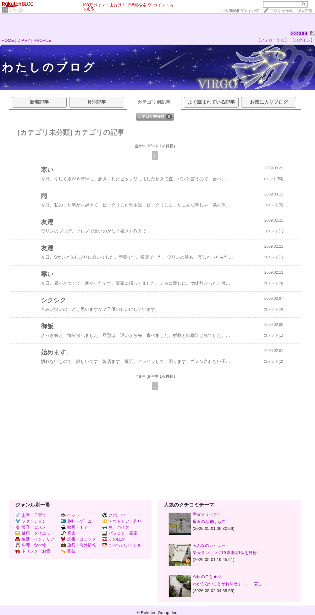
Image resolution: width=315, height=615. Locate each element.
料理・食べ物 (30, 545)
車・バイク (115, 527)
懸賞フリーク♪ (206, 514)
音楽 (68, 533)
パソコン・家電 (119, 533)
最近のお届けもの (209, 521)
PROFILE (43, 40)
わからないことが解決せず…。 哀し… (230, 583)
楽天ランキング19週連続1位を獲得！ (227, 552)
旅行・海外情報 (78, 545)
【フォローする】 (272, 40)
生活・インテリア (34, 539)
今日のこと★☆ (207, 576)
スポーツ (113, 515)
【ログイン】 (302, 40)
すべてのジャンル (121, 545)
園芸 (68, 551)
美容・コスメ (30, 527)
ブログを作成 (281, 10)
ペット (70, 515)
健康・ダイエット (34, 533)
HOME (8, 40)
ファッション (30, 521)
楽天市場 (304, 10)
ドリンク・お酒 (32, 551)
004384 (299, 33)
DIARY (24, 40)
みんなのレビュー (209, 545)
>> (239, 10)
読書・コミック (78, 539)
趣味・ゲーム (76, 521)
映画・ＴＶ (74, 527)
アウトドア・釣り (121, 521)
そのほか (16, 10)
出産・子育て (30, 515)
